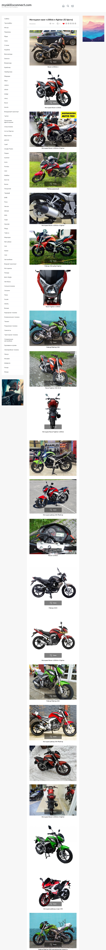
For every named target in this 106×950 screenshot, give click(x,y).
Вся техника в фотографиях (17, 6)
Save (54, 62)
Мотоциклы (32, 23)
